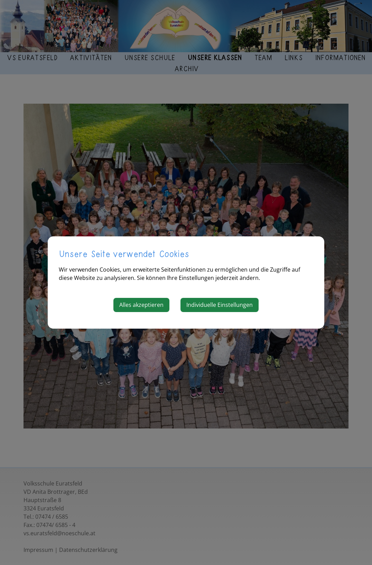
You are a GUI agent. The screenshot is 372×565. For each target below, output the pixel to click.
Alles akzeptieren (141, 305)
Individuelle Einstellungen (219, 305)
